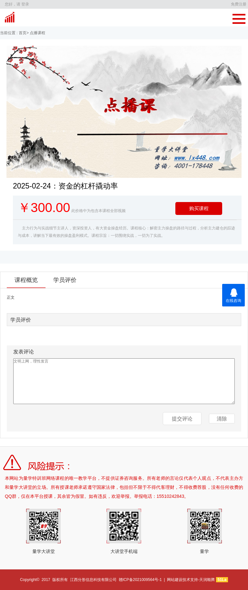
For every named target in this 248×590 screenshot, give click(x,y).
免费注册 (238, 4)
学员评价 (65, 280)
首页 (22, 33)
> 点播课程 (35, 33)
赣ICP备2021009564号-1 (140, 579)
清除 (222, 418)
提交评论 (182, 418)
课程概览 (26, 280)
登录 (25, 4)
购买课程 (199, 208)
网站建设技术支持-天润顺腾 (191, 579)
